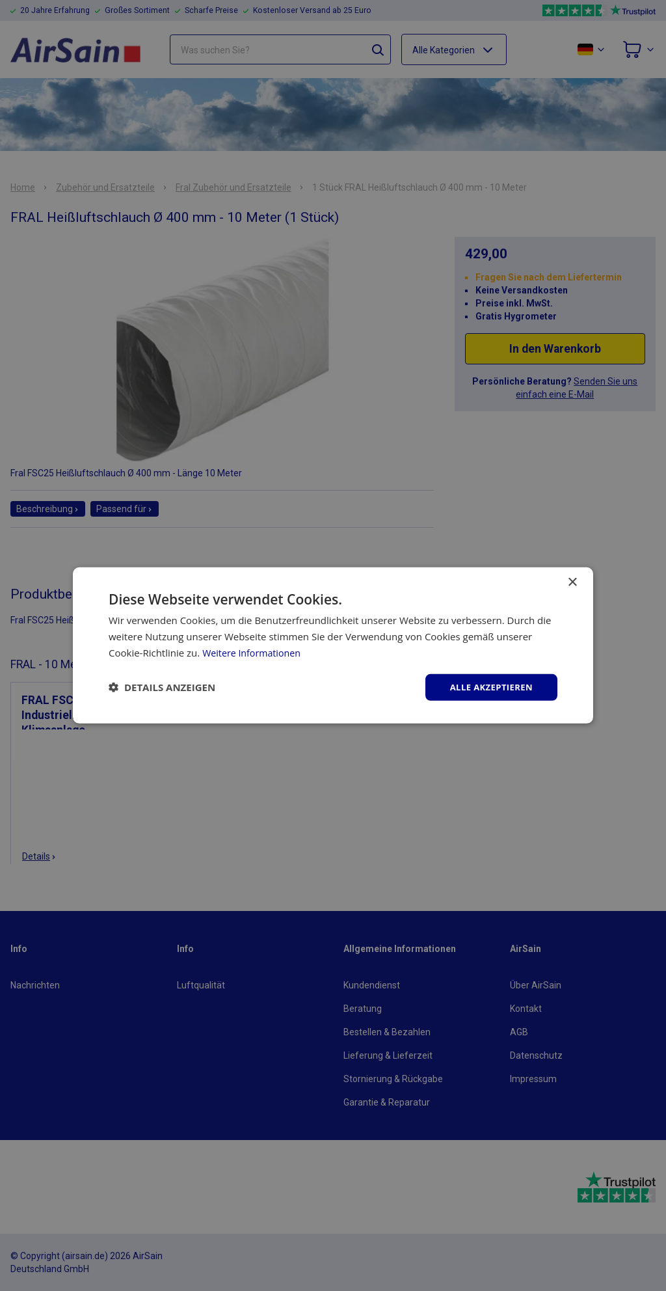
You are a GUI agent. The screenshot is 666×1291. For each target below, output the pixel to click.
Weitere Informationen (254, 651)
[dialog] (333, 645)
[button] (162, 687)
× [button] (572, 581)
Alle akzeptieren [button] (488, 687)
